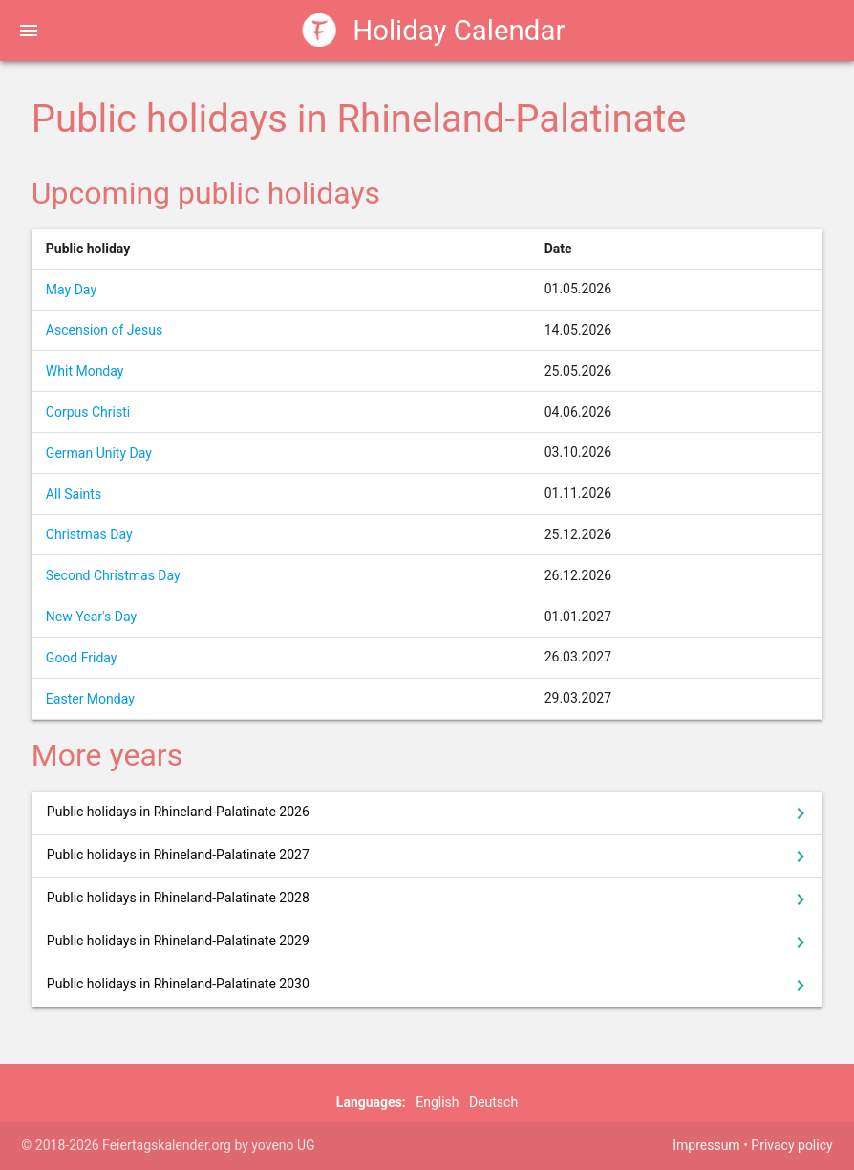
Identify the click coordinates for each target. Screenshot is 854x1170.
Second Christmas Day (113, 575)
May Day (71, 289)
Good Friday (81, 657)
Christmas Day (89, 534)
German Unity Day (99, 453)
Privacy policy (791, 1145)
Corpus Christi (88, 412)
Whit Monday (85, 371)
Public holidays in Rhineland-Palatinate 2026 (429, 813)
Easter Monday (90, 698)
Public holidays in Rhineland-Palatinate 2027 (429, 856)
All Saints (73, 494)
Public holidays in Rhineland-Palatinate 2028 (429, 899)
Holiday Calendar (434, 30)
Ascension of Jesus (104, 329)
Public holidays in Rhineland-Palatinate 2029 (429, 942)
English (437, 1102)
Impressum (706, 1145)
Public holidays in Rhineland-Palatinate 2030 (429, 985)
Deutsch (493, 1102)
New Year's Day (91, 616)
